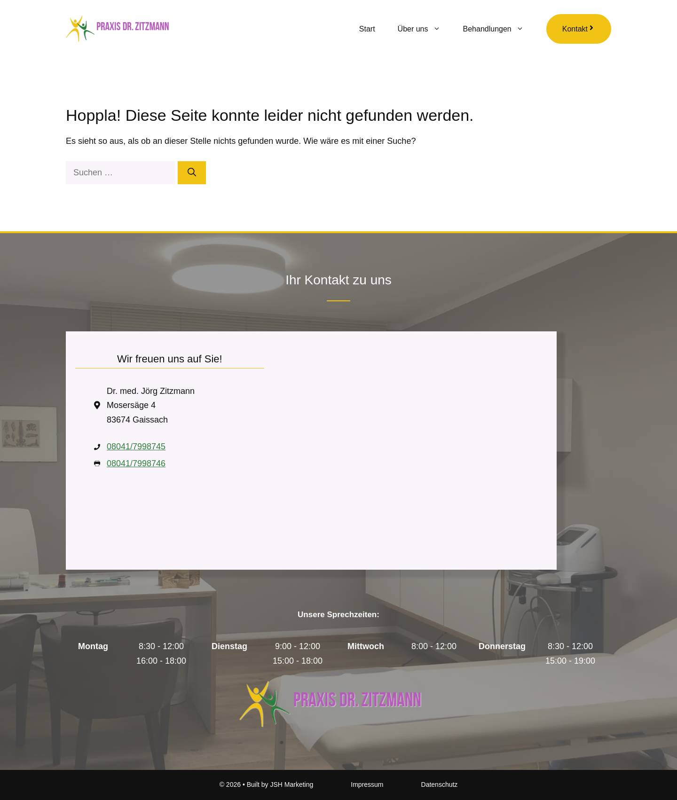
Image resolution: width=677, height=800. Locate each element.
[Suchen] (192, 172)
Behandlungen (499, 29)
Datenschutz (439, 784)
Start (367, 29)
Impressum (367, 784)
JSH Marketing (291, 784)
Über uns (425, 29)
